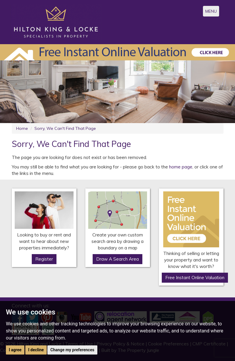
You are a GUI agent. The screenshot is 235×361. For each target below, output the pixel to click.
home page (180, 167)
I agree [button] (15, 349)
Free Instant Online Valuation (194, 277)
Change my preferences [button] (72, 349)
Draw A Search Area (117, 259)
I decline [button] (36, 349)
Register (44, 259)
